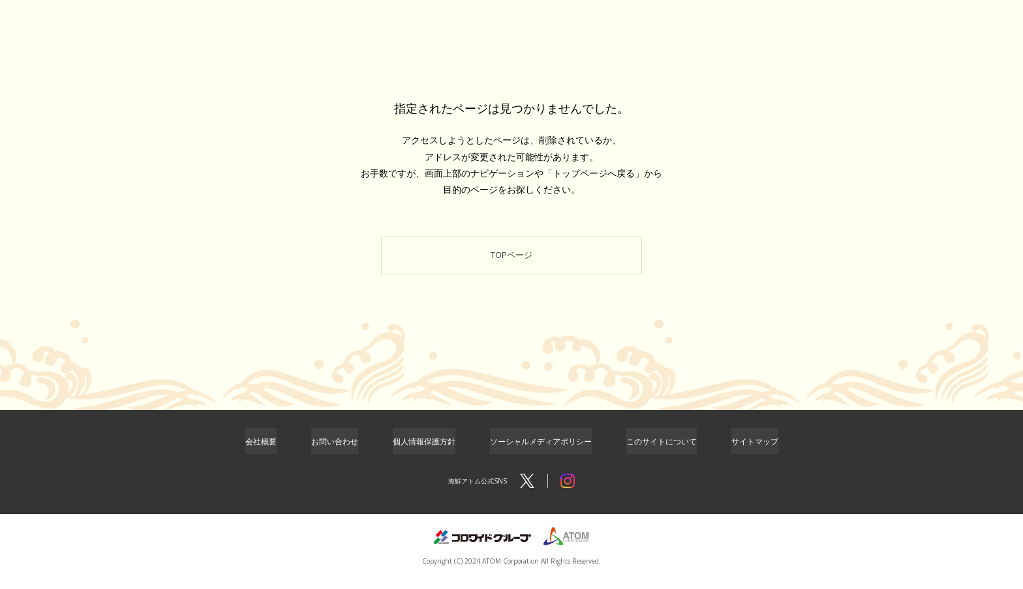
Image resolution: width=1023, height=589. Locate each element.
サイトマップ (754, 451)
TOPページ (511, 259)
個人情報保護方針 (424, 451)
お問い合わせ (334, 451)
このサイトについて (661, 451)
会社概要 (261, 451)
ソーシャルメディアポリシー (541, 451)
